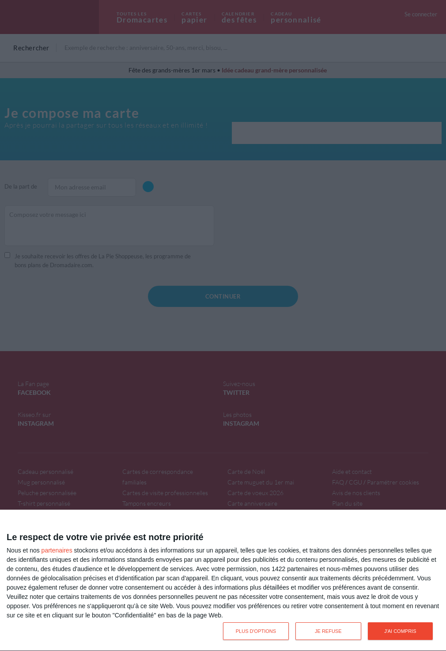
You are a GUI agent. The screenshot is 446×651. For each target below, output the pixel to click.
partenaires (57, 550)
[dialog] (223, 580)
